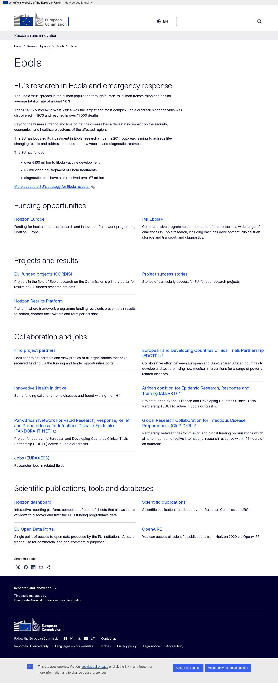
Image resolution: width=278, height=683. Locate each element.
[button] (18, 567)
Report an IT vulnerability (31, 646)
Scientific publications (163, 502)
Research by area (38, 46)
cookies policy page (95, 666)
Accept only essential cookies (228, 667)
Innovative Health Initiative (40, 387)
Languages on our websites (74, 646)
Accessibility (174, 646)
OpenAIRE (152, 529)
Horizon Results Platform (38, 300)
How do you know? (79, 2)
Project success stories (165, 274)
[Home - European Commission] (45, 19)
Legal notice (151, 646)
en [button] (162, 21)
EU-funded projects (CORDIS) (43, 274)
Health (60, 46)
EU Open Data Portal (34, 529)
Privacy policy (127, 646)
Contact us (108, 638)
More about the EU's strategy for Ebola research (52, 187)
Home (18, 46)
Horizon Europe (29, 219)
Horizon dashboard (32, 502)
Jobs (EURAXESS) (31, 457)
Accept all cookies (188, 667)
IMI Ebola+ (152, 219)
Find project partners (35, 350)
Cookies (105, 646)
